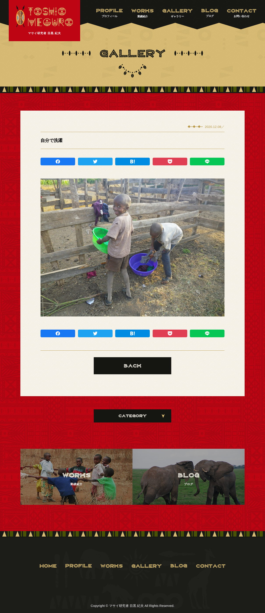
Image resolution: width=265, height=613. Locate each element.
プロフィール (109, 13)
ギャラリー (177, 13)
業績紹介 (142, 13)
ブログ (209, 13)
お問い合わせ (241, 13)
